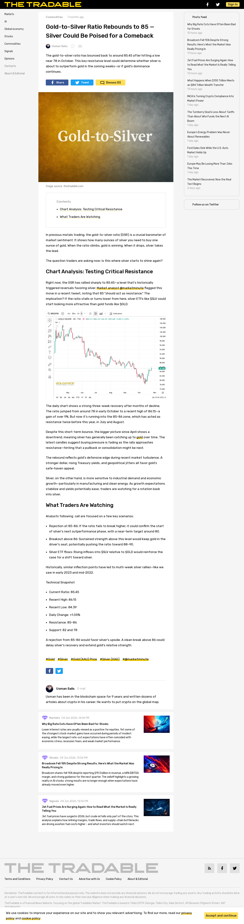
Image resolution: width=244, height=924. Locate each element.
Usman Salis (56, 46)
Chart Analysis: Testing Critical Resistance (91, 209)
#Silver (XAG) (110, 659)
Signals (8, 51)
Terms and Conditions (17, 884)
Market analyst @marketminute (120, 288)
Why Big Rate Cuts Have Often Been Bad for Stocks (76, 725)
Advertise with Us (89, 884)
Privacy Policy (44, 884)
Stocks (8, 36)
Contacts (10, 66)
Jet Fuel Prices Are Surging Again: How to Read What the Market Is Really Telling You (90, 810)
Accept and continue (221, 915)
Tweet (85, 82)
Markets (9, 14)
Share (60, 82)
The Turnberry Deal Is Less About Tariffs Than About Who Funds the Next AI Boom (210, 116)
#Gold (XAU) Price (84, 659)
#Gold (50, 659)
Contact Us (66, 884)
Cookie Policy (114, 884)
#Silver (63, 659)
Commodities (12, 43)
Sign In (233, 4)
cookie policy (31, 918)
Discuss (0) (113, 82)
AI (5, 21)
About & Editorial (14, 73)
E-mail (81, 688)
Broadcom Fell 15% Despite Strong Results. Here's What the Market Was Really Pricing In (89, 766)
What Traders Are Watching (80, 217)
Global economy (14, 29)
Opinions (9, 58)
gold (139, 437)
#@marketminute (136, 659)
